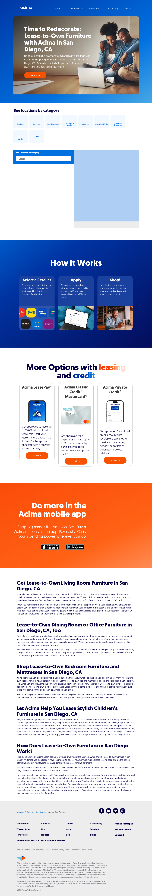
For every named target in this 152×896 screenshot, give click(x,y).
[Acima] (21, 858)
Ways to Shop (23, 829)
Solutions (94, 829)
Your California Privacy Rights (58, 850)
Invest (69, 829)
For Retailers (22, 834)
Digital (93, 834)
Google (76, 547)
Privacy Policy (38, 850)
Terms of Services (23, 850)
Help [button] (126, 8)
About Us (45, 823)
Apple (51, 547)
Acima (26, 8)
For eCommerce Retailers (53, 840)
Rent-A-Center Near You (28, 840)
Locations (20, 812)
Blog (68, 834)
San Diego (40, 812)
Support (45, 834)
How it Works (95, 8)
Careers (69, 823)
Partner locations (123, 829)
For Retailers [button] (74, 8)
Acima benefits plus (124, 823)
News (43, 829)
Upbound (119, 835)
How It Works (23, 823)
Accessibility (96, 823)
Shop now (35, 75)
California (30, 812)
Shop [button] (57, 8)
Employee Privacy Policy (82, 850)
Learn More (37, 455)
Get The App (112, 8)
